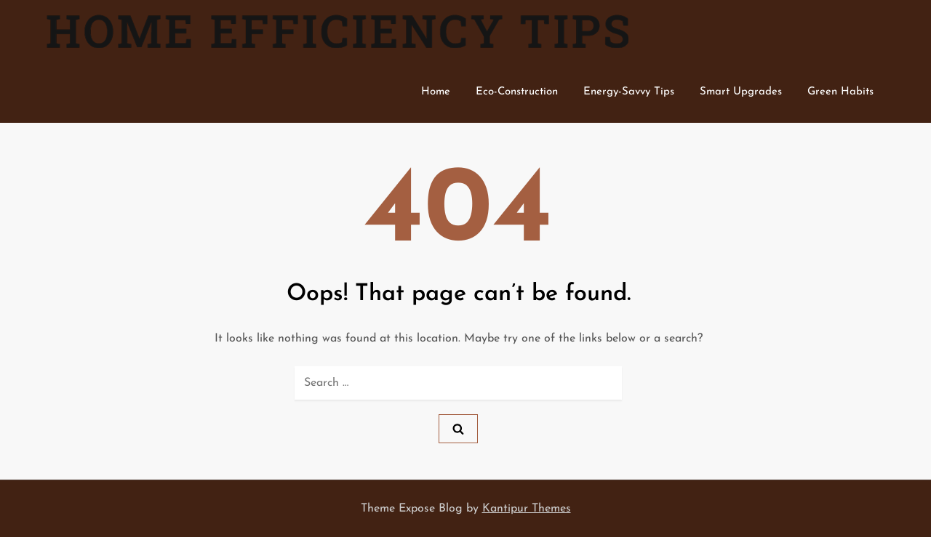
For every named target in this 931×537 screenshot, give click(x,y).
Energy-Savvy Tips (628, 91)
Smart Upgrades (741, 91)
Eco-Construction (517, 91)
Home (435, 91)
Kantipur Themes (526, 508)
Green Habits (840, 91)
